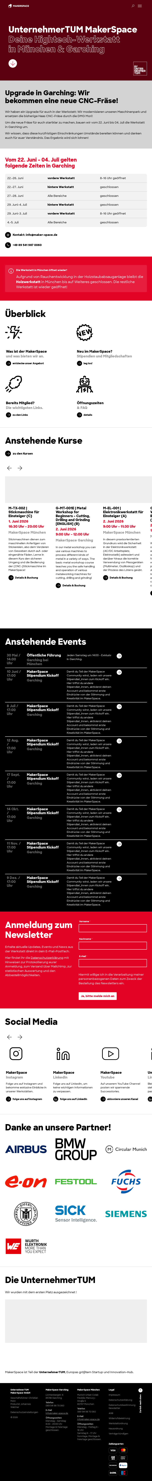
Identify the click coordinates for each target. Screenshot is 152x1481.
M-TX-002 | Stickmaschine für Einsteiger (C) (23, 512)
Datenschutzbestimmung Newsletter (122, 1407)
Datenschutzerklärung (47, 958)
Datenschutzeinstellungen (24, 1412)
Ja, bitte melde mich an (97, 996)
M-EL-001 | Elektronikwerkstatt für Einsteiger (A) (123, 512)
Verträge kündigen (118, 1433)
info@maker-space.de (57, 1413)
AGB (111, 1413)
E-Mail (83, 956)
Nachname (86, 939)
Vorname (85, 921)
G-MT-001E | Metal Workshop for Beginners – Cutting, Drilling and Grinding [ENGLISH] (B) (73, 516)
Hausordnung (116, 1428)
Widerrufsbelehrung (119, 1418)
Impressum (114, 1395)
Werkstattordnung (118, 1423)
